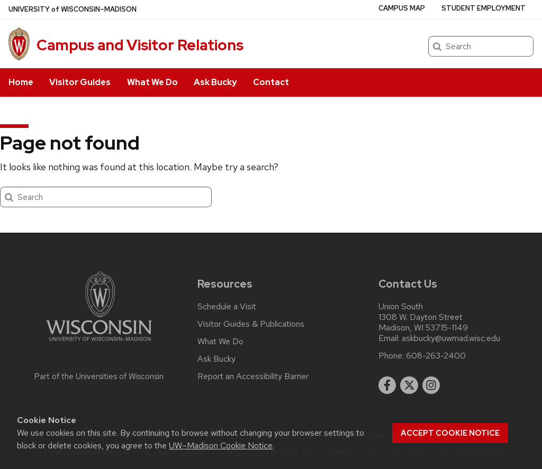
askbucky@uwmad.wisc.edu (451, 338)
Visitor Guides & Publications (250, 324)
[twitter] (409, 385)
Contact (271, 82)
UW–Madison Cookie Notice (221, 445)
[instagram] (431, 385)
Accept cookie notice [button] (450, 433)
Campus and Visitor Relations (140, 45)
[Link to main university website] (99, 342)
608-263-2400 (436, 356)
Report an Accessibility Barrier (253, 376)
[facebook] (387, 385)
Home (20, 82)
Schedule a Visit (226, 306)
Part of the (99, 376)
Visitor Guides (80, 82)
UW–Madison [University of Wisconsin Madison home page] (72, 9)
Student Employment (483, 8)
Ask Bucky (215, 82)
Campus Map (401, 8)
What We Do (152, 82)
